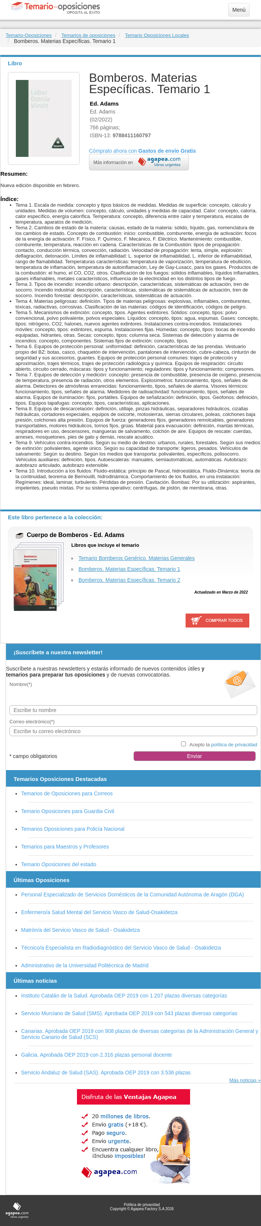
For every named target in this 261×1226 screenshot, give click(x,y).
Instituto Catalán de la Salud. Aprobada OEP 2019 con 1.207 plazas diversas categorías (124, 996)
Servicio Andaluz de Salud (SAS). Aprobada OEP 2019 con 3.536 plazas (106, 1072)
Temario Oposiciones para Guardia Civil (67, 811)
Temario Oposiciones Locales (157, 35)
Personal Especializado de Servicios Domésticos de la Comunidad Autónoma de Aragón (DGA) (132, 894)
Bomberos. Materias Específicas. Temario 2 (129, 580)
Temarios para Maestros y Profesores (65, 847)
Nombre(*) (20, 684)
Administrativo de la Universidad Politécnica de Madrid (85, 965)
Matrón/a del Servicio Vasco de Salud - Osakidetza (80, 930)
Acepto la (223, 744)
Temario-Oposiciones (29, 35)
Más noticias (242, 1080)
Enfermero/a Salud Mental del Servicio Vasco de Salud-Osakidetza (99, 912)
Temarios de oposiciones (88, 35)
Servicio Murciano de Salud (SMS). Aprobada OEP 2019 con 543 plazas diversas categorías (129, 1013)
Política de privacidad (142, 1205)
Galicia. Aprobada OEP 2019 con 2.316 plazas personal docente (96, 1055)
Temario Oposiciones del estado (58, 864)
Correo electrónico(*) (32, 721)
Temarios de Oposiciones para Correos (67, 793)
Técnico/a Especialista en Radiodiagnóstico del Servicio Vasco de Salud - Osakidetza (121, 948)
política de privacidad (234, 744)
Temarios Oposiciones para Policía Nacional (72, 829)
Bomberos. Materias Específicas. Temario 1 (129, 569)
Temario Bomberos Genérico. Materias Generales (136, 558)
